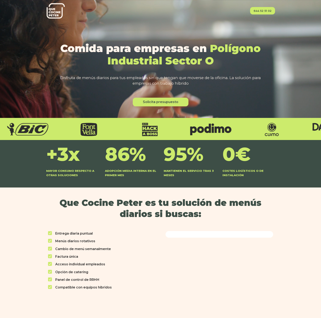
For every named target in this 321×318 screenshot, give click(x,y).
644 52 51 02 (263, 10)
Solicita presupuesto (160, 102)
